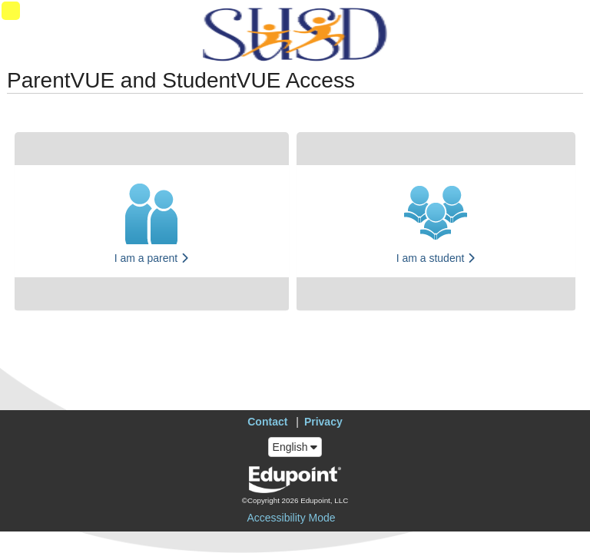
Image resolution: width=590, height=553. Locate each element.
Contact (267, 422)
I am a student (436, 258)
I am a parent (151, 258)
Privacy (323, 422)
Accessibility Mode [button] (291, 518)
